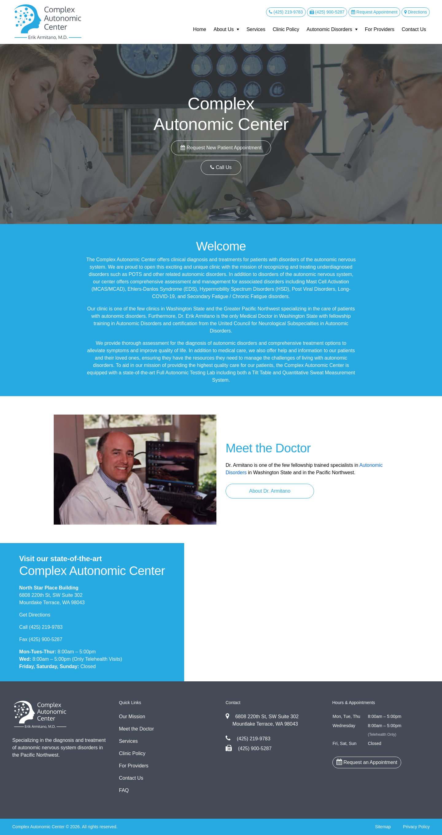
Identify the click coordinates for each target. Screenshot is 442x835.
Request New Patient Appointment (220, 147)
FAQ (124, 790)
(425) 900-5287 (327, 12)
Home (199, 29)
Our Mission (132, 716)
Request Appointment (374, 12)
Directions (415, 12)
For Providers (379, 29)
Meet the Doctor (136, 728)
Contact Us (414, 29)
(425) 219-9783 (286, 12)
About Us (224, 29)
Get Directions (34, 614)
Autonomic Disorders (329, 29)
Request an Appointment (366, 762)
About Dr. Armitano (269, 491)
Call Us (220, 167)
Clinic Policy (286, 29)
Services (255, 29)
